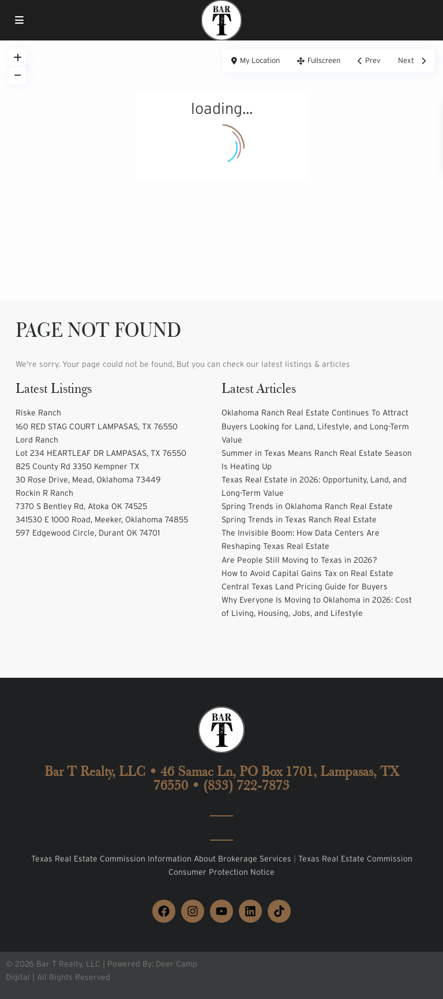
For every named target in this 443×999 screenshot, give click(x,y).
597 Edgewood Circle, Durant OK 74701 (88, 532)
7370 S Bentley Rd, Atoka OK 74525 (81, 506)
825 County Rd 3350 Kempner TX (78, 466)
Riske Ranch (38, 412)
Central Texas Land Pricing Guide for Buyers (305, 586)
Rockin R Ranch (44, 492)
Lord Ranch (37, 439)
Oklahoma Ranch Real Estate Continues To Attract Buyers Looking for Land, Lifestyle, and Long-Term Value (315, 426)
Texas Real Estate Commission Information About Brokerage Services (162, 858)
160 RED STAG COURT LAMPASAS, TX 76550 (97, 426)
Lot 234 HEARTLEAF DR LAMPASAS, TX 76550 (101, 453)
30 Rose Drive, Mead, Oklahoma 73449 (88, 479)
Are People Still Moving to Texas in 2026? (299, 560)
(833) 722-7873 (246, 785)
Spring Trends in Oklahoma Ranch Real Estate (307, 506)
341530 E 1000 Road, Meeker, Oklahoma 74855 (102, 519)
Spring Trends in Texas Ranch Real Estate (299, 519)
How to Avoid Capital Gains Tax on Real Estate (307, 573)
